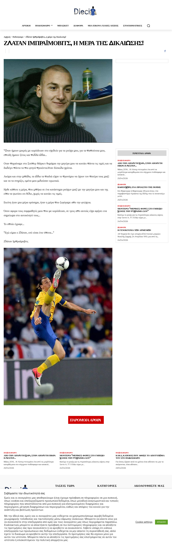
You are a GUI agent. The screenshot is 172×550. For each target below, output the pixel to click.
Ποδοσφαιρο (17, 37)
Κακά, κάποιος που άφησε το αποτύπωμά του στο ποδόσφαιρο (140, 456)
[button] (148, 26)
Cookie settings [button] (144, 521)
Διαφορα (122, 184)
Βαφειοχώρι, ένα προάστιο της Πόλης (139, 187)
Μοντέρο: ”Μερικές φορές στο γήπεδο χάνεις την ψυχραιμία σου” (140, 209)
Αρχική (7, 37)
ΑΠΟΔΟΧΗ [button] (161, 522)
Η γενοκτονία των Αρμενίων (134, 230)
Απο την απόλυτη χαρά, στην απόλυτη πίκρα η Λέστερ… (140, 164)
